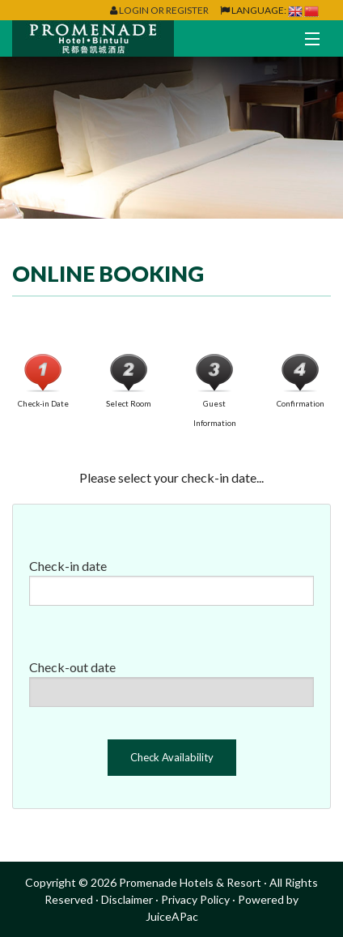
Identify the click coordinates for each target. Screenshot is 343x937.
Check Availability (172, 757)
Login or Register (164, 10)
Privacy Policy (195, 899)
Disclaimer (127, 899)
